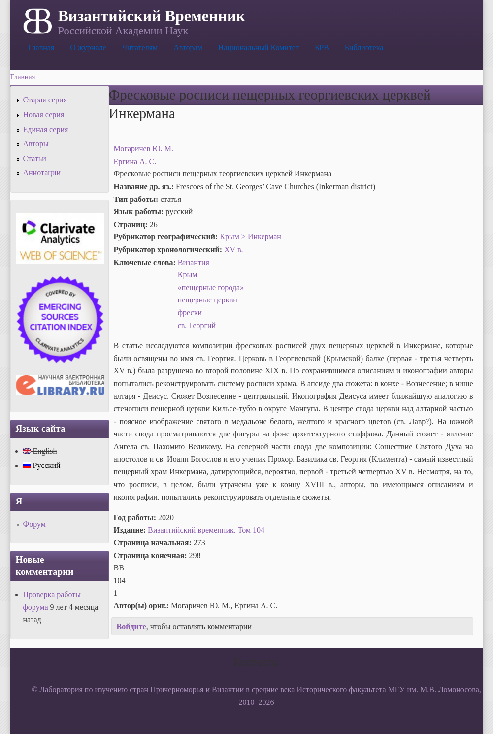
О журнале (88, 47)
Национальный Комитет (258, 47)
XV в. (233, 249)
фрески (190, 312)
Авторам (187, 47)
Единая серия (45, 129)
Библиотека (364, 47)
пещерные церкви (207, 300)
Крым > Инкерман (250, 237)
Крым (187, 274)
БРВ (322, 47)
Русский (42, 465)
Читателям (140, 47)
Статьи (34, 158)
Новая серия (44, 114)
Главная (41, 47)
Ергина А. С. (135, 161)
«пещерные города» (211, 287)
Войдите (131, 626)
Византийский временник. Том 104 (206, 530)
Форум (34, 524)
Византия (193, 262)
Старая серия (45, 100)
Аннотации (42, 172)
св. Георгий (197, 325)
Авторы (36, 143)
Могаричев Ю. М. (143, 148)
